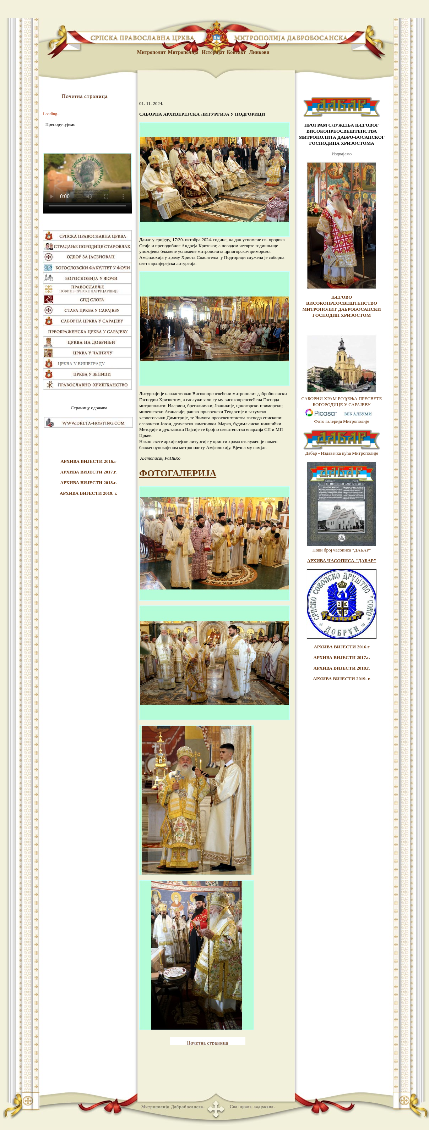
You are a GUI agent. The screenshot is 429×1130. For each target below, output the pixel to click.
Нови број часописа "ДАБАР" (342, 550)
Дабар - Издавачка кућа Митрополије (341, 453)
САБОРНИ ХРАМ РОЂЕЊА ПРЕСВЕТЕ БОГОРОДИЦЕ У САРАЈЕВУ (342, 401)
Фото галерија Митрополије (341, 421)
